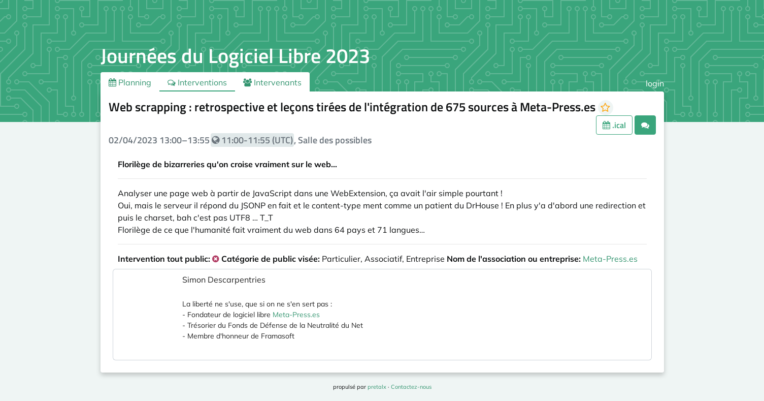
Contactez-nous (411, 386)
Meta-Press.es (610, 259)
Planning (130, 82)
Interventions (197, 82)
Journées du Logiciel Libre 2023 (235, 55)
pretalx (377, 386)
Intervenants (272, 82)
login (655, 83)
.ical (614, 125)
